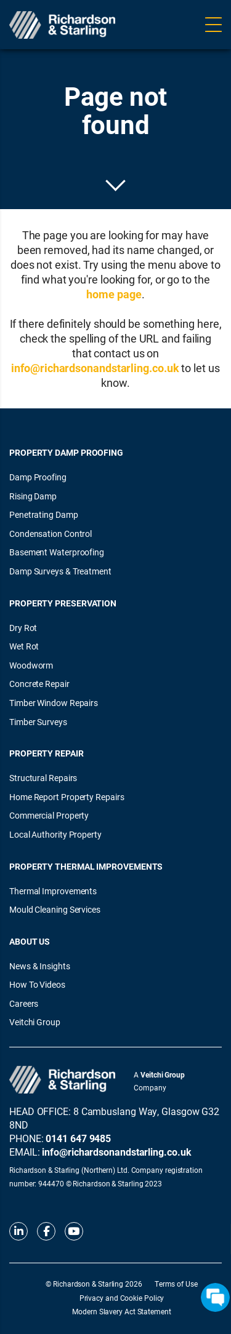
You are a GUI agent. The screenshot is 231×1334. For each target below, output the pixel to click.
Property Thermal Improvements (86, 866)
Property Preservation (62, 603)
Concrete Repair (39, 683)
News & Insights (39, 966)
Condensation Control (50, 533)
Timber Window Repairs (53, 703)
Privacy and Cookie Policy (121, 1298)
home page (113, 294)
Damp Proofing (38, 477)
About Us (29, 941)
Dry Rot (23, 627)
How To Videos (37, 984)
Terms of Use (176, 1283)
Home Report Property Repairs (66, 797)
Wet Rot (24, 646)
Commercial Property (49, 815)
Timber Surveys (38, 722)
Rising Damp (33, 496)
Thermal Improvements (53, 891)
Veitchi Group (34, 1022)
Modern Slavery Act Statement (121, 1311)
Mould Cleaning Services (54, 909)
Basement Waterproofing (56, 552)
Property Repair (46, 753)
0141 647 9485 (78, 1138)
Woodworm (31, 665)
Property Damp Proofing (66, 452)
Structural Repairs (43, 778)
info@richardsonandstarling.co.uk (95, 367)
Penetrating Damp (43, 514)
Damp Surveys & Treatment (60, 571)
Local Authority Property (55, 834)
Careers (23, 1003)
